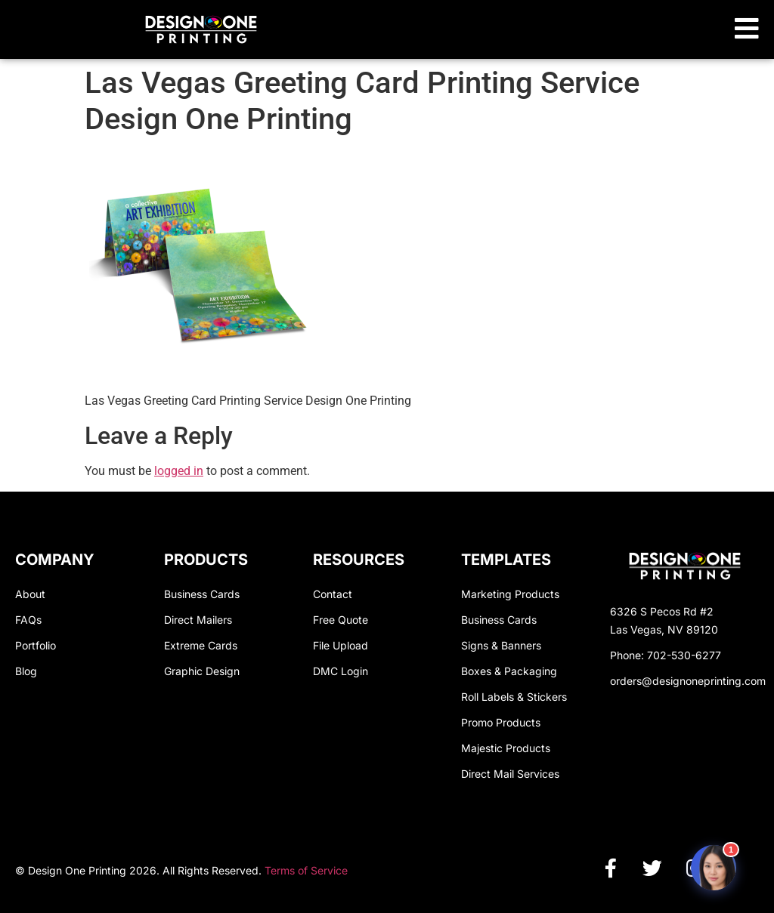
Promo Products (500, 722)
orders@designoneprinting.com (688, 680)
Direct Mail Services (510, 773)
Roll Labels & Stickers (514, 696)
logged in (178, 471)
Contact (332, 594)
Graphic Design (202, 671)
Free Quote (340, 619)
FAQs (28, 619)
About (30, 594)
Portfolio (35, 645)
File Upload (340, 645)
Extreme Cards (200, 645)
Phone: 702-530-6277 (665, 655)
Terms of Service (306, 870)
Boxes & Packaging (509, 671)
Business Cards (202, 594)
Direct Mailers (198, 619)
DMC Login (340, 671)
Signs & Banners (501, 645)
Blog (26, 671)
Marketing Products (510, 594)
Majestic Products (505, 748)
